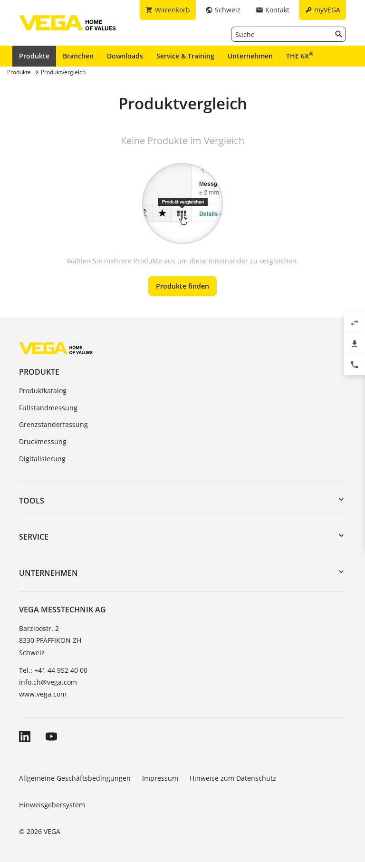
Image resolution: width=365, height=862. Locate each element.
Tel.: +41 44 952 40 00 (53, 670)
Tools (31, 500)
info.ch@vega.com (48, 682)
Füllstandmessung (48, 407)
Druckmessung (43, 441)
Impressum (160, 778)
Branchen (78, 55)
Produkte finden (182, 286)
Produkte (34, 55)
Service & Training (185, 55)
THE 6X (299, 55)
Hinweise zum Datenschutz (233, 778)
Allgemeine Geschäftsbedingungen (75, 778)
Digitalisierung (42, 458)
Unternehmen (250, 55)
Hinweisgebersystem (52, 804)
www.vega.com (43, 693)
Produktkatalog (43, 390)
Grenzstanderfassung (53, 424)
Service (33, 537)
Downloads (125, 55)
